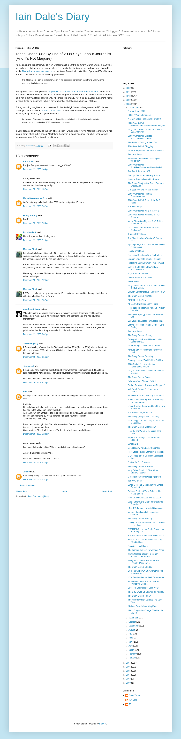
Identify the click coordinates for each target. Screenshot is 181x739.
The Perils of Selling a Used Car (142, 142)
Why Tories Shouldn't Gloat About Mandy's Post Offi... (143, 471)
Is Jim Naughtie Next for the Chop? (144, 346)
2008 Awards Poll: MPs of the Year (143, 211)
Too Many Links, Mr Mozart (140, 412)
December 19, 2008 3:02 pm (36, 334)
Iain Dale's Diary (53, 16)
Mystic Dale (133, 281)
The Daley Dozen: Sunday (140, 567)
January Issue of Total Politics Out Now (145, 360)
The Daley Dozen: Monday (140, 296)
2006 (128, 667)
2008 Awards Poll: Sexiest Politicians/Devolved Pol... (141, 137)
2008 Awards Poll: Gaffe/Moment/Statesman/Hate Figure (146, 124)
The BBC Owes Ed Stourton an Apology (146, 592)
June (131, 638)
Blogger (102, 724)
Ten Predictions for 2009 (139, 171)
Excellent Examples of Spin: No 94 (143, 588)
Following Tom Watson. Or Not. (142, 381)
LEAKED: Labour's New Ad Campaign (145, 508)
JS (130, 704)
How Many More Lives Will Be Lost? (144, 498)
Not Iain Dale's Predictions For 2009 (144, 119)
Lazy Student (29, 232)
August (132, 630)
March (132, 650)
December (134, 107)
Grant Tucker (135, 695)
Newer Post (21, 491)
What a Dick (133, 444)
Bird (25, 392)
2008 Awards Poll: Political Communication (140, 195)
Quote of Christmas (137, 234)
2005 (128, 671)
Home (64, 491)
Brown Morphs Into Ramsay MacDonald (146, 395)
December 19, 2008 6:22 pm (36, 434)
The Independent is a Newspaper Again (146, 550)
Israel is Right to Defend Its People (144, 179)
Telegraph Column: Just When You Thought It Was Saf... (143, 561)
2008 (128, 104)
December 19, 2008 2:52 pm (36, 300)
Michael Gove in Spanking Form (142, 606)
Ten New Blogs (135, 154)
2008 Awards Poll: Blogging (140, 146)
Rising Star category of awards (36, 71)
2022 (128, 88)
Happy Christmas (136, 251)
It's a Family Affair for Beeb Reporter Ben (146, 577)
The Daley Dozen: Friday (139, 377)
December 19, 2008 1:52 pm (36, 189)
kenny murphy (30, 215)
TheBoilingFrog (30, 343)
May (131, 642)
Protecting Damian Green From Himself (146, 263)
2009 (128, 100)
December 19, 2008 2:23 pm (36, 240)
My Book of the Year (137, 300)
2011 (128, 92)
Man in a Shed (30, 249)
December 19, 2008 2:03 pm (36, 223)
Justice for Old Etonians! (139, 462)
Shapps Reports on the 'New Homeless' (146, 150)
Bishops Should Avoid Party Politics (144, 175)
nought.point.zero (31, 309)
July (131, 634)
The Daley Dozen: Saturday (140, 356)
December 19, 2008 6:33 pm (36, 462)
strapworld (28, 366)
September (134, 626)
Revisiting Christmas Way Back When (145, 255)
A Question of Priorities (138, 273)
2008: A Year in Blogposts (139, 115)
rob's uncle (28, 161)
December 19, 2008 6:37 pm (36, 479)
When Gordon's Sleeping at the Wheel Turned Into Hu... (145, 486)
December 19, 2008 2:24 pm (36, 280)
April (131, 646)
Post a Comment (27, 485)
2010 (128, 96)
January (132, 658)
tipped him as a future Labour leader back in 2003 (73, 91)
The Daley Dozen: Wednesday (142, 427)
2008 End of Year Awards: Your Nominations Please (142, 365)
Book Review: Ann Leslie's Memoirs (144, 448)
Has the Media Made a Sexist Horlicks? (146, 535)
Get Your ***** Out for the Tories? (143, 190)
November (134, 618)
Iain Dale (133, 700)
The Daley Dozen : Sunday (140, 335)
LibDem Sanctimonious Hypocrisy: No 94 (146, 292)
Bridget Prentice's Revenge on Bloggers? (146, 385)
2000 (128, 683)
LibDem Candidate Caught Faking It (144, 259)
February (133, 654)
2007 (128, 663)
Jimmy (26, 472)
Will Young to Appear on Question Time (145, 321)
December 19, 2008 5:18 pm (36, 382)
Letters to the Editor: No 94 (140, 277)
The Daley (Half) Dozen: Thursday (143, 416)
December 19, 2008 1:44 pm (36, 169)
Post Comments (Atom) (38, 496)
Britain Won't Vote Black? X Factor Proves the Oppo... (143, 582)
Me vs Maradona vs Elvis (35, 198)
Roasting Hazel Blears (138, 546)
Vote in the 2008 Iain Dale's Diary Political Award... (143, 268)
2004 (128, 675)
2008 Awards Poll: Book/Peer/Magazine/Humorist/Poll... (146, 166)
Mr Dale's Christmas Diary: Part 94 (143, 304)
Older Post (107, 491)
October (132, 622)
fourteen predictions (51, 110)
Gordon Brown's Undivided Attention (144, 477)
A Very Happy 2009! (137, 111)
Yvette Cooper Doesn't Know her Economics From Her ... (143, 555)
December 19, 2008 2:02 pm (36, 206)
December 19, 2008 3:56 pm (36, 357)
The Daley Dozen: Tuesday (140, 466)
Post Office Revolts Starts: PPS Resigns (146, 452)
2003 (128, 679)
